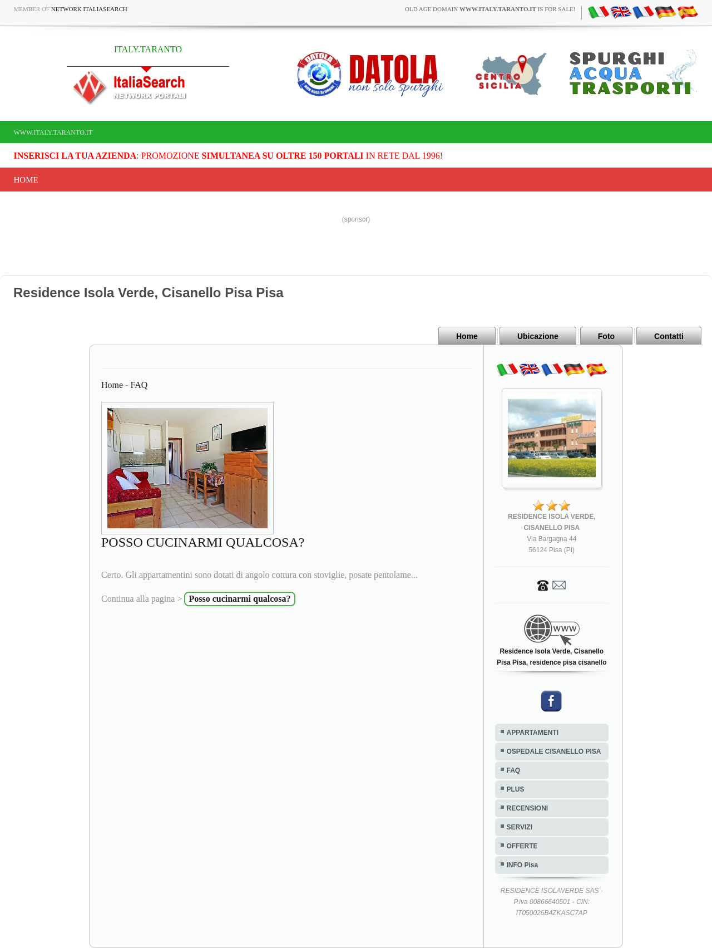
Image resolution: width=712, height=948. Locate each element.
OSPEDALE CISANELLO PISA (554, 751)
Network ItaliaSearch (89, 9)
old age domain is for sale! (490, 9)
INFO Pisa (522, 865)
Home (26, 179)
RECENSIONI (527, 808)
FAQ (138, 385)
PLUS (516, 789)
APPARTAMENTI (533, 732)
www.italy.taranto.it (53, 132)
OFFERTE (522, 846)
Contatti (669, 336)
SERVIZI (519, 827)
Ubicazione (537, 336)
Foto (606, 336)
